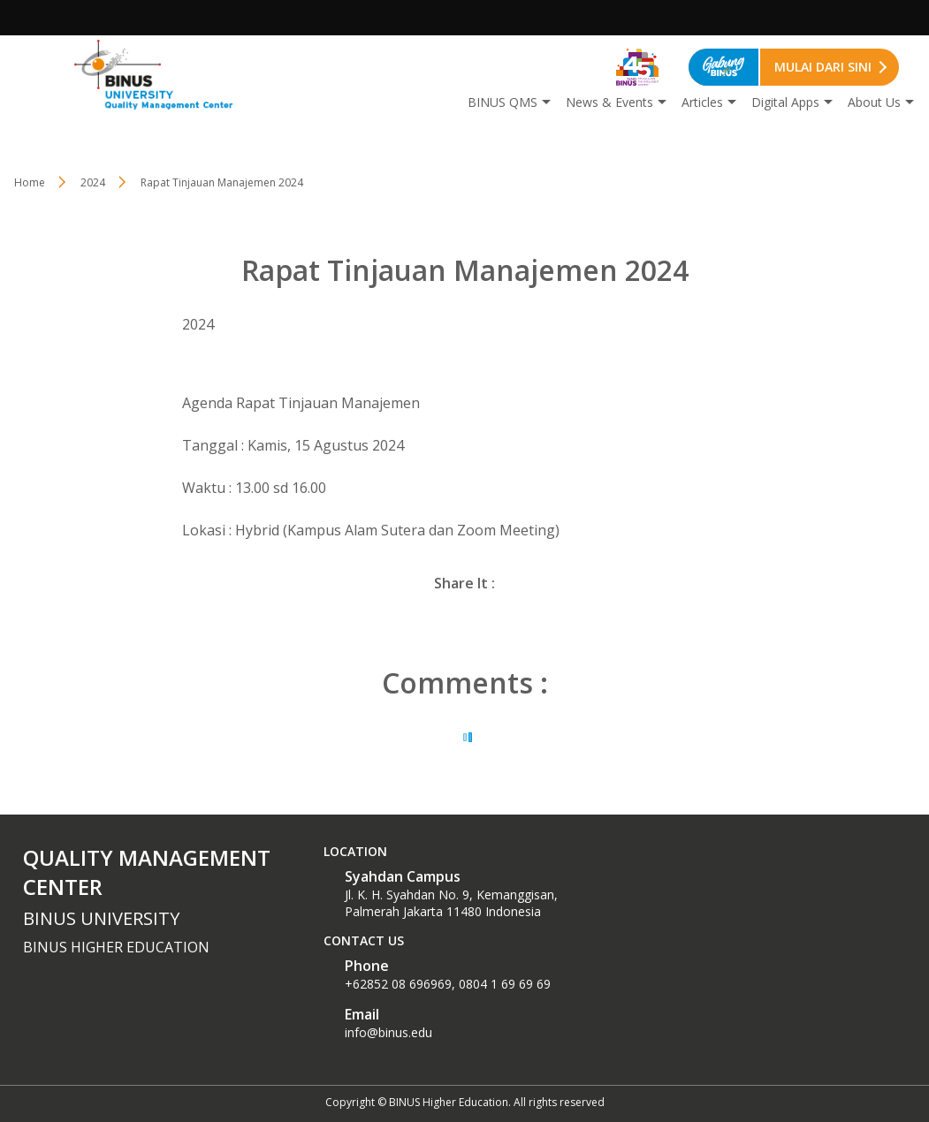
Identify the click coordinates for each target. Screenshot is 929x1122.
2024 (92, 182)
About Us (874, 102)
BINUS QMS (502, 102)
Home (29, 182)
